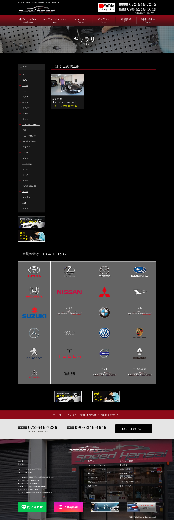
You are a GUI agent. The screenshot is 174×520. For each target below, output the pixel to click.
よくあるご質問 (126, 461)
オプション (93, 469)
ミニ (140, 308)
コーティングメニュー (97, 465)
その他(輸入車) (140, 369)
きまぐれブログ (126, 478)
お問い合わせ (125, 469)
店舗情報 (123, 465)
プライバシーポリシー (129, 482)
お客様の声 (93, 486)
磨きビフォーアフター (97, 482)
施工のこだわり (94, 461)
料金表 (91, 473)
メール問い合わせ (133, 429)
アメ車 (104, 369)
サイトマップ (125, 486)
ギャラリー (93, 478)
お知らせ (123, 473)
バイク (69, 308)
